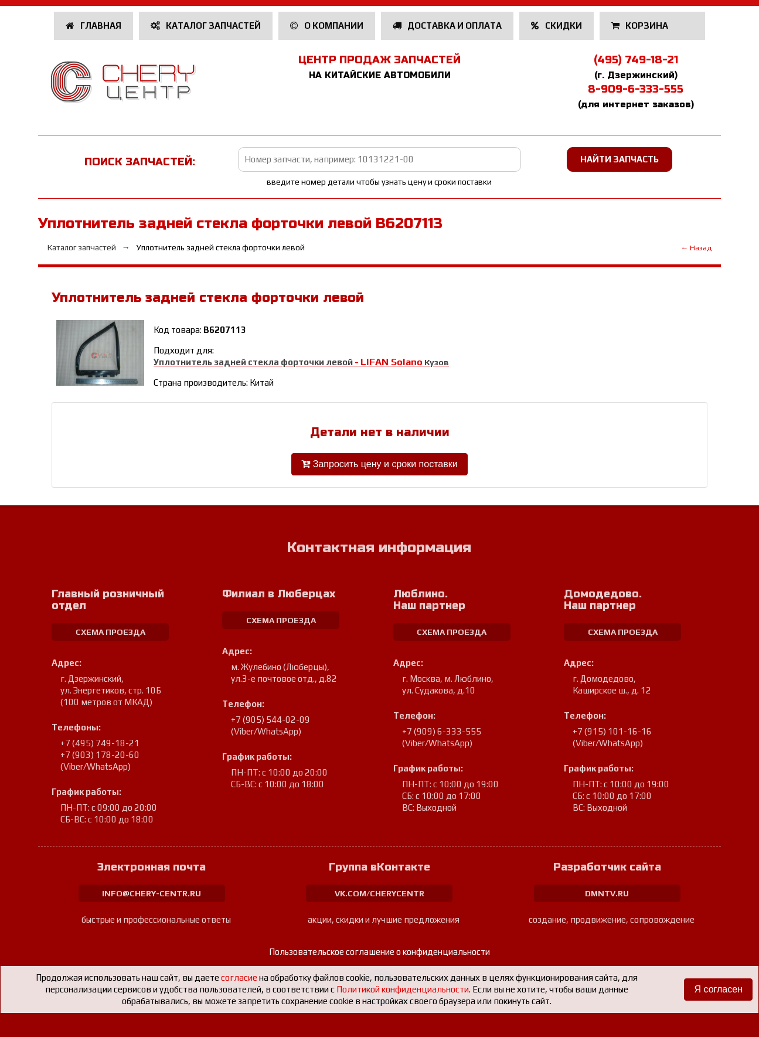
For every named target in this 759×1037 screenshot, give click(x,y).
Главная (93, 25)
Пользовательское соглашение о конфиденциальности (379, 952)
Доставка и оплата (447, 25)
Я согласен (718, 989)
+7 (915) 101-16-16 (612, 731)
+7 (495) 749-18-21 (99, 743)
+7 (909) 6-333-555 (441, 731)
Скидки (556, 25)
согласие (239, 977)
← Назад (696, 247)
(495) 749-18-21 (636, 59)
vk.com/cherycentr (379, 893)
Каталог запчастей (206, 25)
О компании (326, 25)
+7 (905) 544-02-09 (270, 720)
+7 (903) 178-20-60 (99, 755)
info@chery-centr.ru (151, 893)
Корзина (640, 25)
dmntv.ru (607, 893)
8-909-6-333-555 (635, 89)
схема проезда (110, 632)
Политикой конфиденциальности (402, 989)
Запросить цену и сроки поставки (379, 464)
